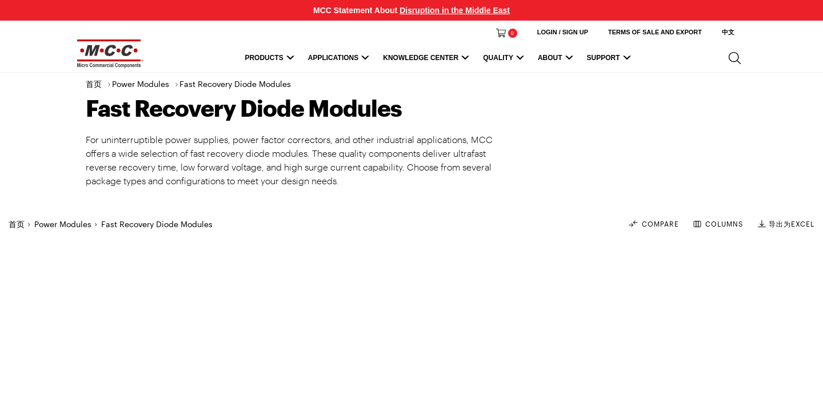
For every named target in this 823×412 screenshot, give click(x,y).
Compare (653, 223)
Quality (505, 60)
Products (271, 60)
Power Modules (140, 84)
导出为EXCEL (786, 224)
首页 (94, 84)
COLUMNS (718, 224)
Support (610, 60)
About (557, 60)
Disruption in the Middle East (454, 10)
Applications (340, 60)
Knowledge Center (428, 60)
